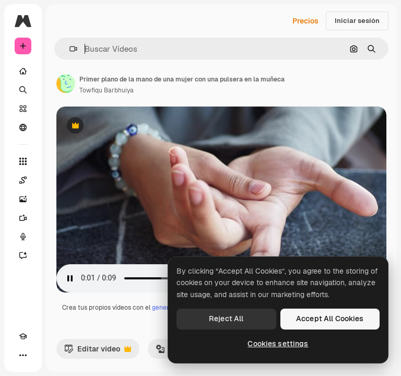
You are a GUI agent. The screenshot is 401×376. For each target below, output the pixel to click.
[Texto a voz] (23, 236)
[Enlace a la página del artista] (65, 83)
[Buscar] (23, 89)
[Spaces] (23, 180)
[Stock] (23, 108)
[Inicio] (23, 71)
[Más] (23, 355)
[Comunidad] (23, 127)
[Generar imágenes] (23, 199)
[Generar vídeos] (23, 217)
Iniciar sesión (357, 20)
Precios (305, 21)
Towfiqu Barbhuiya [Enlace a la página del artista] (106, 90)
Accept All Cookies (330, 318)
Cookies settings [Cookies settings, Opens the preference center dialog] (277, 343)
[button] (69, 49)
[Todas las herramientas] (23, 161)
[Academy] (23, 336)
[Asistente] (23, 255)
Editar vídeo (97, 351)
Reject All (226, 318)
